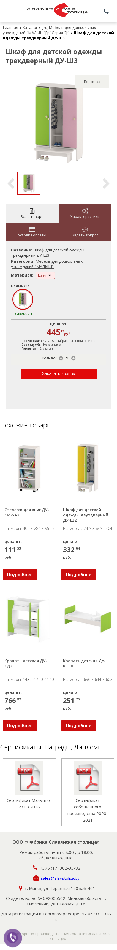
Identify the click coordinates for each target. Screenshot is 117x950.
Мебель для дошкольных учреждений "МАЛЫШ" (47, 264)
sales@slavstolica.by (60, 878)
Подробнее (20, 575)
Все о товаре (32, 213)
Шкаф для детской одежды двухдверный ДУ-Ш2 (86, 515)
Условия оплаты (32, 232)
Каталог (30, 27)
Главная (10, 27)
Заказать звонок (58, 373)
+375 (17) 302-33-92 (60, 868)
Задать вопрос (85, 232)
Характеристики (85, 213)
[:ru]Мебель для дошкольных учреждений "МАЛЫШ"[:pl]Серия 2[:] (49, 30)
